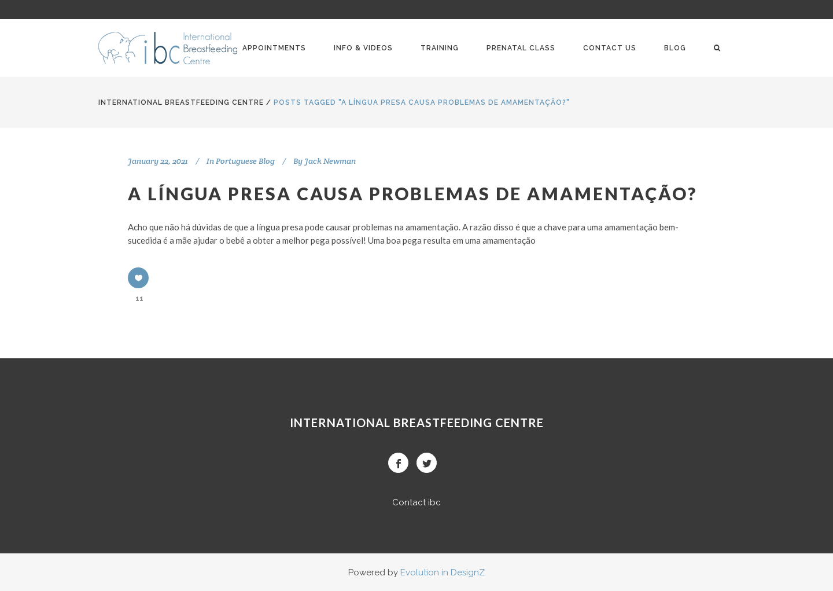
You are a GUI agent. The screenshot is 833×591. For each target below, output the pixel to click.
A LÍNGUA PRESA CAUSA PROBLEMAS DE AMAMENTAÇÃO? (412, 193)
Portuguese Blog (245, 161)
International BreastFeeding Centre (181, 102)
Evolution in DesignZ (442, 572)
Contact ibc (416, 502)
